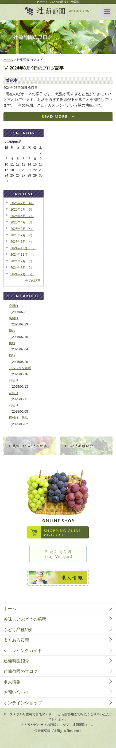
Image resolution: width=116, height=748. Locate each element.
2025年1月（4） (22, 242)
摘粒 (12, 331)
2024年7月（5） (22, 274)
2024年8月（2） (22, 268)
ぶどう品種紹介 (18, 629)
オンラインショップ (22, 703)
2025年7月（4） (22, 203)
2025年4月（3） (22, 222)
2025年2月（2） (22, 235)
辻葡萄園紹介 (16, 661)
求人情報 (12, 682)
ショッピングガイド (22, 650)
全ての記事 (33, 281)
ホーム (8, 60)
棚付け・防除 (18, 418)
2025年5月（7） (22, 216)
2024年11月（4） (23, 254)
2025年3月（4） (22, 229)
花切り (13, 380)
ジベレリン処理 (20, 368)
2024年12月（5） (23, 248)
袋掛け (13, 306)
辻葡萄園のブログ (20, 671)
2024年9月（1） (22, 261)
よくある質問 (16, 640)
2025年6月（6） (22, 209)
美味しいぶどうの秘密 (24, 619)
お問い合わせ (16, 692)
